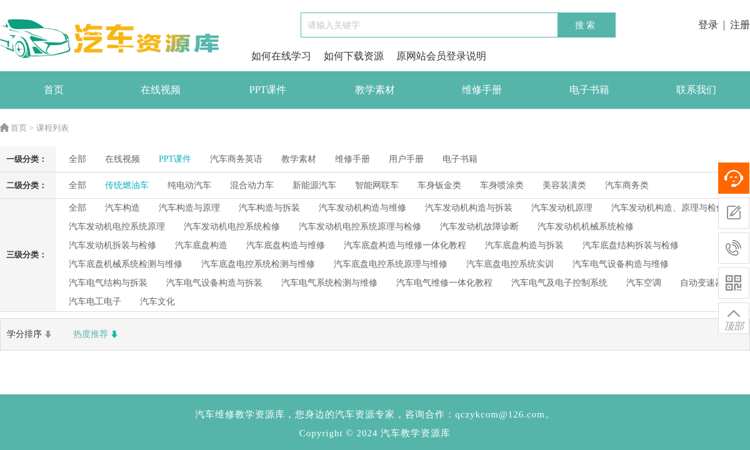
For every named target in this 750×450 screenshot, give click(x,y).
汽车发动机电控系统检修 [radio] (232, 226)
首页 (54, 89)
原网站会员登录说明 (441, 56)
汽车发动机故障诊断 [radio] (479, 226)
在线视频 (161, 89)
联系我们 (696, 89)
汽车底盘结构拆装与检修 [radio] (630, 245)
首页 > (17, 127)
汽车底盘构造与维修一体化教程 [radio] (405, 245)
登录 (708, 24)
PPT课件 (268, 89)
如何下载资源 (354, 56)
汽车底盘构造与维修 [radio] (285, 245)
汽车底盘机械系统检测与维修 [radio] (125, 264)
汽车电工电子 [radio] (95, 301)
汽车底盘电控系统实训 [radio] (510, 264)
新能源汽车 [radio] (314, 185)
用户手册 (406, 159)
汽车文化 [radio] (157, 301)
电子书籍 (589, 89)
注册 (740, 24)
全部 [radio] (77, 159)
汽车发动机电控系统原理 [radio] (117, 226)
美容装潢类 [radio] (564, 185)
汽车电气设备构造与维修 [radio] (620, 264)
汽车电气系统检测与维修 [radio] (329, 283)
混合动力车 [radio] (252, 185)
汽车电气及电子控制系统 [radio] (559, 283)
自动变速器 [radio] (702, 283)
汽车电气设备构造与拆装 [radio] (214, 283)
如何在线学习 (281, 56)
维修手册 (482, 89)
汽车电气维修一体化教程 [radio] (444, 283)
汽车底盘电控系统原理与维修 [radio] (391, 264)
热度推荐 (97, 334)
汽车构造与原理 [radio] (189, 207)
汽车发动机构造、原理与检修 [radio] (668, 207)
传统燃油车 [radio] (127, 185)
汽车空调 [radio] (643, 283)
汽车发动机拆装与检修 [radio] (112, 245)
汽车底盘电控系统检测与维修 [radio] (258, 264)
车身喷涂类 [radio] (502, 185)
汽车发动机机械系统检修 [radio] (586, 226)
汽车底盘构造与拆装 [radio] (524, 245)
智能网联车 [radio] (377, 185)
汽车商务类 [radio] (627, 185)
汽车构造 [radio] (122, 207)
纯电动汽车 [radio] (189, 185)
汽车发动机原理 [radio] (561, 207)
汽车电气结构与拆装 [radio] (108, 283)
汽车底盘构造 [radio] (201, 245)
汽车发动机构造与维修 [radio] (362, 207)
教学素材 (375, 89)
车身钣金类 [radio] (439, 185)
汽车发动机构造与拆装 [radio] (468, 207)
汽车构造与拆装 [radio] (269, 207)
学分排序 (30, 334)
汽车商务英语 (236, 159)
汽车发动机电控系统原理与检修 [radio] (360, 226)
